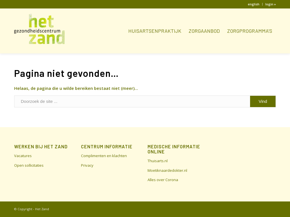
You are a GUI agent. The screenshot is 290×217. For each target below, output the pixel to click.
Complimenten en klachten (104, 155)
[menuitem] (254, 4)
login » (270, 4)
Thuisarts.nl (158, 160)
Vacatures (23, 155)
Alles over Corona (163, 179)
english (253, 4)
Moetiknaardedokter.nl (167, 170)
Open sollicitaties (29, 165)
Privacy (87, 165)
